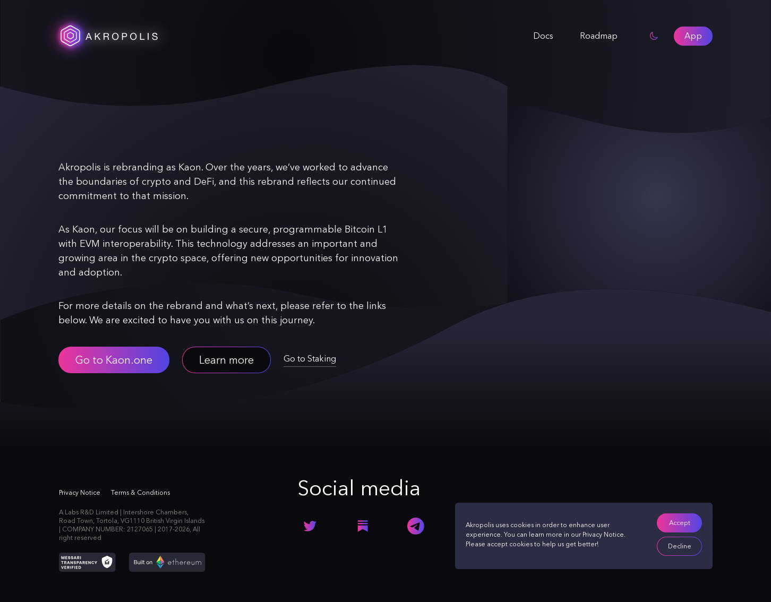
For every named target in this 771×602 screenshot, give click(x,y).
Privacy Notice (603, 534)
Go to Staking (310, 359)
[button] (693, 36)
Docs (543, 36)
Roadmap (599, 36)
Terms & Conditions (140, 492)
